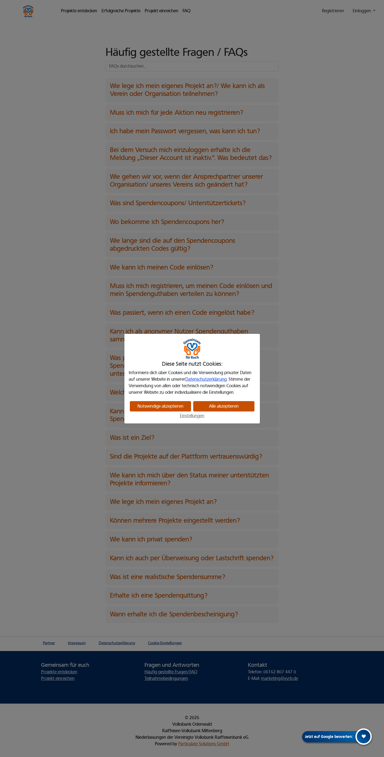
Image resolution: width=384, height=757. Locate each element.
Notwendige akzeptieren (160, 406)
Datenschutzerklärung (206, 379)
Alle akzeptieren (224, 406)
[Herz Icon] (363, 736)
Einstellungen (192, 416)
